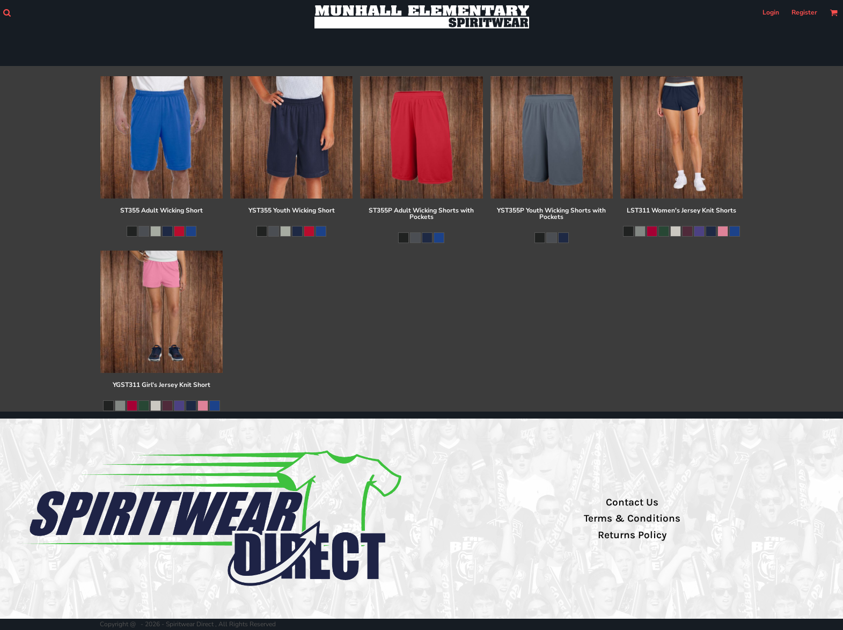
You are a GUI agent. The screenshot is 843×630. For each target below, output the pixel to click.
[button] (7, 13)
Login (771, 12)
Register (804, 12)
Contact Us (632, 502)
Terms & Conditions (632, 518)
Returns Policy (632, 535)
